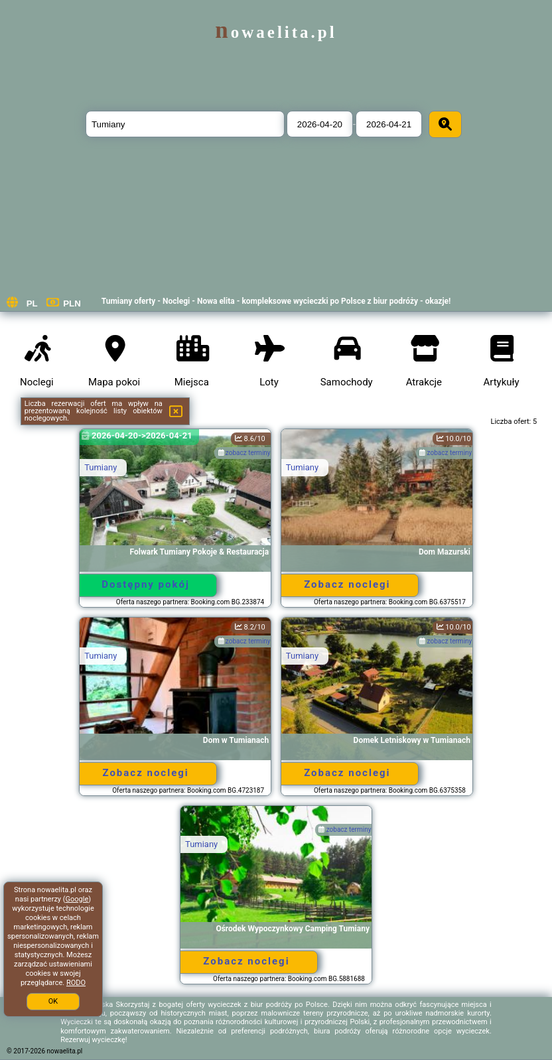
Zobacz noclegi (347, 584)
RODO (76, 982)
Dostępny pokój (146, 584)
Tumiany (100, 467)
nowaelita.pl (275, 32)
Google (77, 899)
